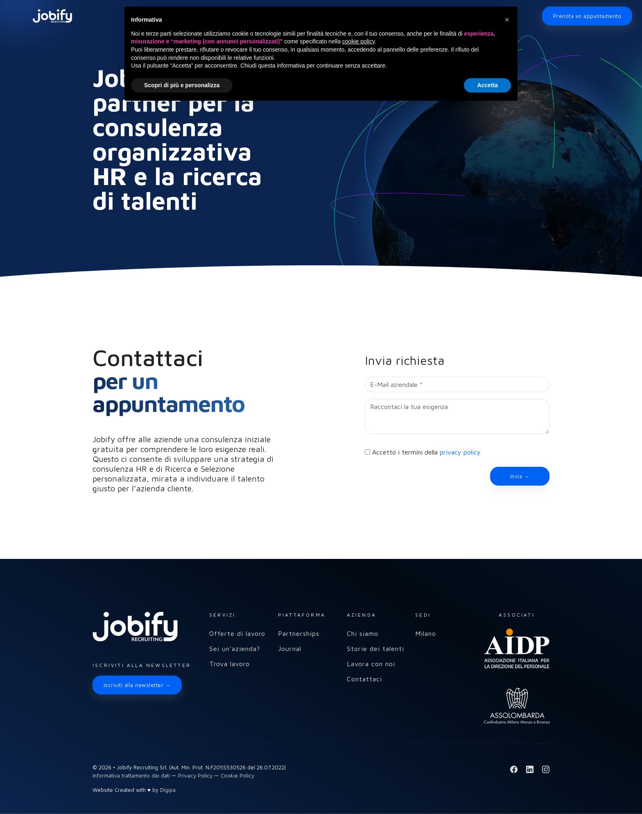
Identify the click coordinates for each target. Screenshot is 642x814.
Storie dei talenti (375, 648)
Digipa (168, 790)
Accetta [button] (487, 85)
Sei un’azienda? (234, 648)
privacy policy (460, 452)
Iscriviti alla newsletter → (137, 685)
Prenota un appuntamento (587, 16)
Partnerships (298, 633)
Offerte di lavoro (237, 633)
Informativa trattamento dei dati (131, 775)
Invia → (519, 476)
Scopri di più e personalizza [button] (181, 85)
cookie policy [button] (358, 41)
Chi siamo (362, 633)
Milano (425, 633)
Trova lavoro (229, 663)
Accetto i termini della (426, 452)
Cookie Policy (237, 775)
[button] (506, 19)
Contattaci (364, 679)
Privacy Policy (195, 775)
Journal (289, 648)
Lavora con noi (371, 663)
